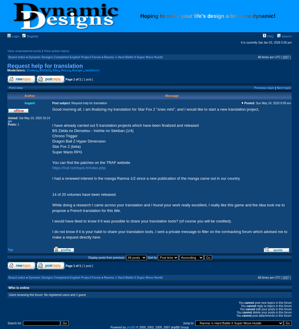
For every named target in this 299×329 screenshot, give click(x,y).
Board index (16, 57)
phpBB (131, 327)
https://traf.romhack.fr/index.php (79, 168)
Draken (32, 70)
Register (30, 36)
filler (56, 70)
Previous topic (264, 88)
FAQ (268, 36)
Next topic (284, 88)
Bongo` (77, 70)
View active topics (56, 51)
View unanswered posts (24, 51)
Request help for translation (45, 66)
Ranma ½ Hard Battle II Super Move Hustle (133, 57)
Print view (16, 88)
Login (13, 36)
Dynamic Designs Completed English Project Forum (65, 57)
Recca (65, 70)
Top (10, 249)
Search (284, 36)
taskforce (92, 70)
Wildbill (45, 70)
